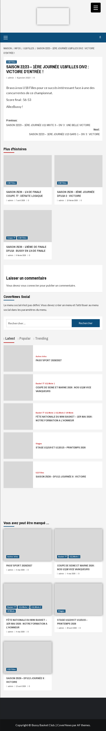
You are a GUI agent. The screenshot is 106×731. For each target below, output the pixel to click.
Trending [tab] (41, 338)
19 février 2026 (72, 200)
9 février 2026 (21, 255)
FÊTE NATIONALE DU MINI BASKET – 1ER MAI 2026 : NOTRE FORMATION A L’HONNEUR (64, 418)
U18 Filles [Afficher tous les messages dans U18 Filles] (11, 62)
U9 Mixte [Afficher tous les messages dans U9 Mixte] (69, 413)
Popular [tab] (25, 338)
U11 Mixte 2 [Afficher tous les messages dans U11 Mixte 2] (60, 413)
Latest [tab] (9, 338)
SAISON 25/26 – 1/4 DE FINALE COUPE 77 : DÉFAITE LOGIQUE (24, 194)
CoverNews (64, 725)
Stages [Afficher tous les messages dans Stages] (39, 444)
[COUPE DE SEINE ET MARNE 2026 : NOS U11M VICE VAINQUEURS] (18, 387)
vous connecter (30, 285)
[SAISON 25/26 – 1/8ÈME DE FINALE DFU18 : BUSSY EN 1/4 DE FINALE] (28, 226)
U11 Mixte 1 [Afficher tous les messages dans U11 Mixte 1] (50, 384)
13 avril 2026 (21, 686)
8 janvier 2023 (24, 77)
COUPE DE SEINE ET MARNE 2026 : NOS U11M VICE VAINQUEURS (76, 567)
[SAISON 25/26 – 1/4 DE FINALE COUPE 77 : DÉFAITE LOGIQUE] (28, 171)
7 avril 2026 (20, 200)
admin (11, 77)
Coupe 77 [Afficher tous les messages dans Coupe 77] (11, 238)
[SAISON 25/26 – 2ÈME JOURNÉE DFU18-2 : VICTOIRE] (78, 171)
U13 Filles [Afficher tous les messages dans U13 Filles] (40, 473)
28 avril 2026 (72, 628)
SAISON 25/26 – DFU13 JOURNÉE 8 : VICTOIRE (61, 476)
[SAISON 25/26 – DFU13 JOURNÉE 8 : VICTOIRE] (18, 474)
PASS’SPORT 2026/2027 (49, 360)
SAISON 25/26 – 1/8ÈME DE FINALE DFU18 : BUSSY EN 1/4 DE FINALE (26, 249)
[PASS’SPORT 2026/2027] (18, 358)
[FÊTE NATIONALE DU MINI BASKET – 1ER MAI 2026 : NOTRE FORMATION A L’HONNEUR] (18, 416)
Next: (53, 131)
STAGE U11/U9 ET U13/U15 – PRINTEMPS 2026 (60, 447)
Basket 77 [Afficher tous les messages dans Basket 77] (40, 384)
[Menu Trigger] (96, 7)
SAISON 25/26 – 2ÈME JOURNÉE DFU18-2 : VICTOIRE (76, 194)
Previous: (53, 122)
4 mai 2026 (20, 570)
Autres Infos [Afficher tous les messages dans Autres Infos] (41, 356)
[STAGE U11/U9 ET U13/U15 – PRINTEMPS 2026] (18, 445)
